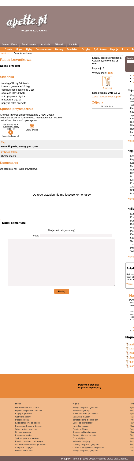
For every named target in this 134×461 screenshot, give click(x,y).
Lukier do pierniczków (82, 423)
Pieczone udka (22, 420)
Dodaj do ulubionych (11, 135)
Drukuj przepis (32, 129)
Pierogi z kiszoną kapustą (84, 435)
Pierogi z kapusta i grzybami (85, 407)
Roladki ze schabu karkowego (29, 441)
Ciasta (8, 49)
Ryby (29, 49)
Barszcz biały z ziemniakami (85, 420)
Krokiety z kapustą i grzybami (86, 444)
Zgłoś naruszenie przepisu (106, 96)
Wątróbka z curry (23, 417)
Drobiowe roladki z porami (27, 407)
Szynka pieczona (23, 432)
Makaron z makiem (81, 417)
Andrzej (107, 88)
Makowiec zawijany (81, 441)
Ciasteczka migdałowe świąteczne (88, 447)
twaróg (22, 146)
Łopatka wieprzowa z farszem (28, 410)
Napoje (114, 49)
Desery (59, 49)
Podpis (35, 235)
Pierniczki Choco (80, 429)
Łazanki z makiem (81, 426)
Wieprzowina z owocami (26, 429)
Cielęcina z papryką (24, 447)
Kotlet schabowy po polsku (27, 423)
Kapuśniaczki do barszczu (84, 432)
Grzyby (86, 49)
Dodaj (61, 291)
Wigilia (76, 404)
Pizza (125, 49)
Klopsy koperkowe (23, 413)
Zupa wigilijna (79, 438)
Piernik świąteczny (81, 410)
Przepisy (66, 458)
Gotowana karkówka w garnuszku (30, 444)
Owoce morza (43, 49)
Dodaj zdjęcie (107, 106)
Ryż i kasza (100, 49)
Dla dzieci (72, 49)
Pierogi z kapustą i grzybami (85, 450)
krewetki (5, 146)
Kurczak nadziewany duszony (28, 426)
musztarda (7, 99)
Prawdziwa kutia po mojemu (85, 413)
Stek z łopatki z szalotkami (27, 438)
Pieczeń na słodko (23, 435)
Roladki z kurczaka (23, 450)
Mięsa (19, 49)
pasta (14, 146)
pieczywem (33, 146)
